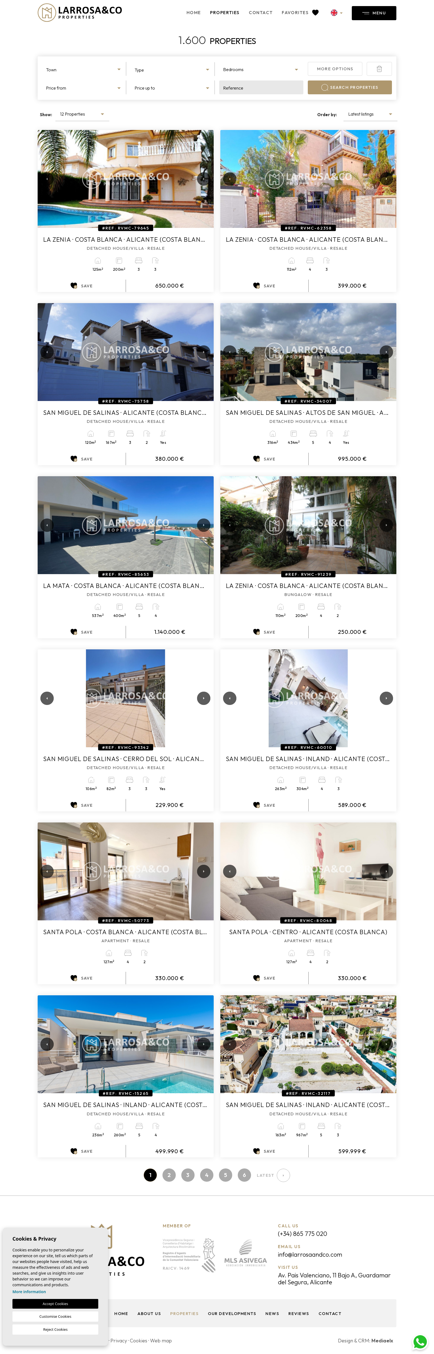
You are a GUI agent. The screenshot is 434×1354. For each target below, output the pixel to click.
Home (194, 12)
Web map (161, 1340)
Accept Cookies (55, 1303)
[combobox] (84, 69)
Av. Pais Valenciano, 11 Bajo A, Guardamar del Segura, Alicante (334, 1278)
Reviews (298, 1313)
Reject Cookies (55, 1329)
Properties (225, 12)
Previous (43, 179)
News (272, 1313)
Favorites (300, 12)
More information (29, 1291)
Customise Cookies (55, 1316)
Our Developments (232, 1313)
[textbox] (84, 69)
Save (82, 286)
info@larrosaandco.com (310, 1254)
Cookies (138, 1340)
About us (149, 1313)
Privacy (118, 1340)
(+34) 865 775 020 (302, 1234)
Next (202, 179)
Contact (261, 12)
